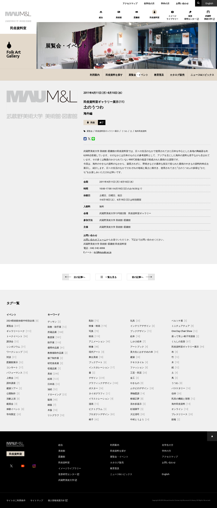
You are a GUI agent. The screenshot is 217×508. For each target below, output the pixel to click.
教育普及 (159, 75)
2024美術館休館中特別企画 (22, 320)
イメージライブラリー (69, 468)
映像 (94, 346)
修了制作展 (55, 358)
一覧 (108, 277)
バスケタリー (181, 388)
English (165, 474)
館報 (176, 419)
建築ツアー (14, 388)
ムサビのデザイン (142, 388)
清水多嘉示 (138, 403)
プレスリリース (182, 414)
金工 (134, 377)
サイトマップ (36, 500)
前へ (142, 277)
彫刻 (94, 320)
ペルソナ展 (179, 320)
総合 (60, 444)
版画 (52, 399)
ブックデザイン (140, 331)
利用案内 (95, 75)
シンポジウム (15, 346)
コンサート (14, 367)
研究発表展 (55, 363)
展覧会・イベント (138, 75)
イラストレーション (101, 398)
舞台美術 (96, 357)
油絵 (52, 389)
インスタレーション (102, 367)
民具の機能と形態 (183, 398)
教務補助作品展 (57, 352)
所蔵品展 (55, 332)
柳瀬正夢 (136, 398)
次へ (75, 277)
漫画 (94, 403)
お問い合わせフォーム (94, 239)
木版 (52, 410)
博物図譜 (137, 393)
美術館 (61, 450)
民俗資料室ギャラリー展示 (107, 130)
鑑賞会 (11, 403)
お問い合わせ (182, 3)
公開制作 (12, 393)
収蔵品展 (54, 368)
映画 (94, 336)
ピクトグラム (97, 409)
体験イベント (15, 409)
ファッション (139, 367)
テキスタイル (139, 362)
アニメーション (99, 341)
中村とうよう (139, 419)
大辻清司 (137, 414)
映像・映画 (98, 325)
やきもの (136, 383)
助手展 (54, 342)
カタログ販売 (177, 75)
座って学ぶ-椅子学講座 (185, 336)
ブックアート (97, 362)
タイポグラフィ (99, 393)
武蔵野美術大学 (67, 480)
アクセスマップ (130, 3)
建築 (135, 357)
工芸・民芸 (138, 372)
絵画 (53, 378)
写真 (94, 331)
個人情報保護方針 (57, 500)
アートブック (139, 346)
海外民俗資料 (141, 130)
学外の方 (165, 3)
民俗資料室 (64, 462)
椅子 (94, 419)
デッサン (54, 321)
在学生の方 (149, 3)
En (209, 3)
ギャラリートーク (18, 331)
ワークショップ (17, 351)
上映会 (12, 377)
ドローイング (57, 394)
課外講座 (12, 383)
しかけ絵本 (138, 341)
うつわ (124, 130)
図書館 (61, 456)
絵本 (135, 336)
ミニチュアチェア (183, 325)
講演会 (12, 341)
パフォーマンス (17, 372)
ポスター (96, 388)
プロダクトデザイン (102, 414)
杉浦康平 (136, 409)
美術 (53, 373)
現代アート (96, 351)
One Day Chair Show (184, 331)
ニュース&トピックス (202, 75)
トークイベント (17, 336)
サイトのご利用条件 (16, 500)
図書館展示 (14, 362)
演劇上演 (12, 398)
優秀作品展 (56, 347)
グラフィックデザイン (103, 383)
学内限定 (13, 414)
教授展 (54, 337)
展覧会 (90, 130)
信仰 (176, 393)
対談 (11, 357)
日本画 (54, 384)
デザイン (96, 377)
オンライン (180, 409)
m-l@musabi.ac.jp (102, 252)
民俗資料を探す (114, 75)
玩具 (135, 320)
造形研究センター (68, 474)
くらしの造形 (181, 341)
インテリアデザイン (142, 325)
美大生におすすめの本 (144, 351)
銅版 (52, 404)
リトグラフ (56, 415)
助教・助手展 (57, 326)
